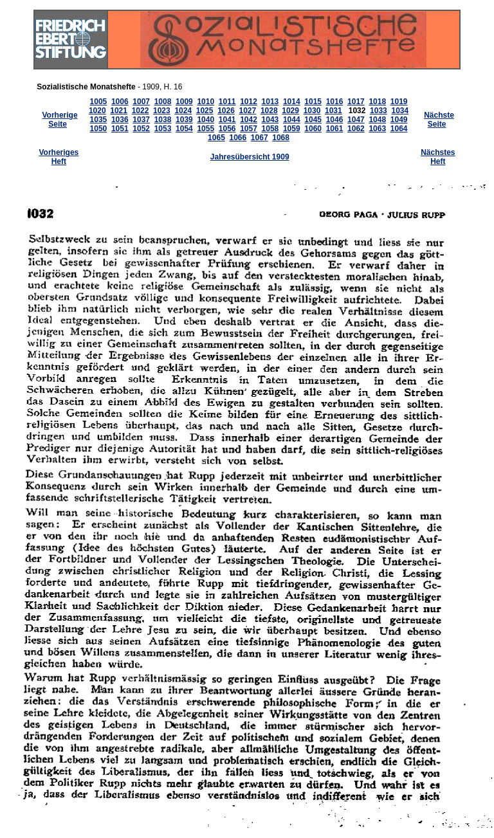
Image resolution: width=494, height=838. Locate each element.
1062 (356, 128)
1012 (248, 101)
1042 (248, 119)
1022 (140, 110)
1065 (216, 137)
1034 (399, 110)
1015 (313, 101)
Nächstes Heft (438, 157)
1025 (205, 110)
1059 (291, 128)
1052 (141, 128)
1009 (184, 101)
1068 (280, 137)
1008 (163, 101)
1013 (270, 101)
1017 (356, 101)
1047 (356, 119)
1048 (377, 119)
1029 (290, 110)
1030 (312, 110)
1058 (270, 128)
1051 (120, 128)
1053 (163, 128)
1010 (205, 101)
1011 (227, 101)
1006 (120, 101)
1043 (270, 119)
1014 (291, 101)
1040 (205, 119)
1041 (227, 119)
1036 (120, 119)
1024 (183, 110)
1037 (141, 119)
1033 (378, 110)
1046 (334, 119)
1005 (98, 101)
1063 (377, 128)
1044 (291, 119)
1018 (377, 101)
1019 (399, 101)
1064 (399, 128)
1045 (313, 119)
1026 (226, 110)
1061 (334, 128)
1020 (97, 110)
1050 (98, 128)
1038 (163, 119)
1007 (141, 101)
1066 (237, 137)
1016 (334, 101)
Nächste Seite (439, 120)
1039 (184, 119)
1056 (227, 128)
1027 (248, 110)
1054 (184, 128)
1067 (259, 137)
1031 (333, 110)
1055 (205, 128)
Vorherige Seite (59, 120)
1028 (269, 110)
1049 (399, 119)
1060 (313, 128)
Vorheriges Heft (58, 157)
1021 (118, 110)
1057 (248, 128)
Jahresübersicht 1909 (249, 156)
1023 (161, 110)
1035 (98, 119)
